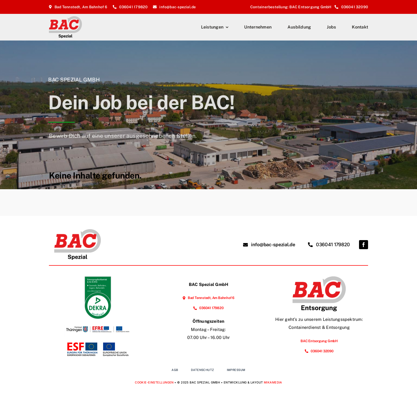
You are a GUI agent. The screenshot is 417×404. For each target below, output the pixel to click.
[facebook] (363, 244)
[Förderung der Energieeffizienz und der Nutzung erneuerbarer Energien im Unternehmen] (98, 321)
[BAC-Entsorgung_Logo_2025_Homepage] (319, 278)
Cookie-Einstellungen (154, 382)
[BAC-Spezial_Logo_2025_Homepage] (65, 18)
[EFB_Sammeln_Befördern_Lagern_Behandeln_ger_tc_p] (98, 278)
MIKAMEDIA (273, 382)
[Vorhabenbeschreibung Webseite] (98, 341)
